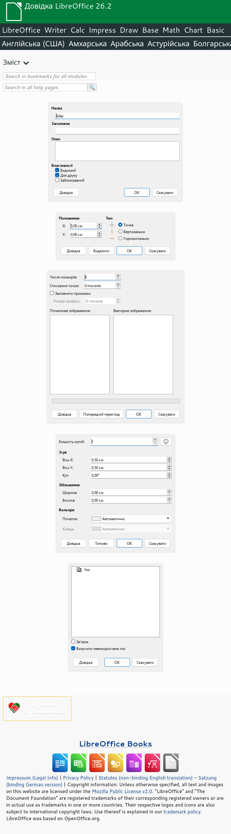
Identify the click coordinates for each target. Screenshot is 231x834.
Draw (129, 30)
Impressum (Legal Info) (32, 777)
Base (150, 30)
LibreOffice (21, 30)
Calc (77, 30)
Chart (193, 30)
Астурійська (169, 43)
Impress (102, 30)
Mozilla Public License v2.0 (122, 791)
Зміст (11, 62)
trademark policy (182, 811)
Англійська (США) (33, 43)
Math (171, 30)
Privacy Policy (78, 777)
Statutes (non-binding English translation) (145, 777)
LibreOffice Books (115, 743)
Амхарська (88, 43)
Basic (215, 30)
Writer (55, 30)
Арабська (127, 43)
